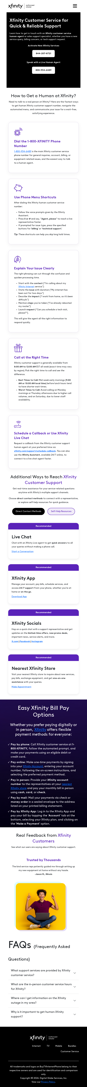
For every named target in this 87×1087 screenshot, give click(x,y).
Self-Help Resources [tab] (61, 511)
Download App (19, 597)
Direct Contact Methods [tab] (28, 511)
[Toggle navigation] (75, 6)
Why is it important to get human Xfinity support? (37, 1014)
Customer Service (70, 1052)
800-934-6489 (43, 70)
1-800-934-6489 (22, 151)
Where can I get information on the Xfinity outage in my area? (38, 1000)
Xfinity (40, 730)
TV (48, 1046)
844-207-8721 (43, 53)
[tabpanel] (43, 608)
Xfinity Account (33, 766)
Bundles (72, 1046)
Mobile (58, 1046)
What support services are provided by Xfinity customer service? (40, 973)
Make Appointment (21, 687)
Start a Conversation (23, 552)
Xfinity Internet (26, 287)
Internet (36, 1046)
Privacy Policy (48, 1082)
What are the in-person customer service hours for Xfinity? (41, 987)
